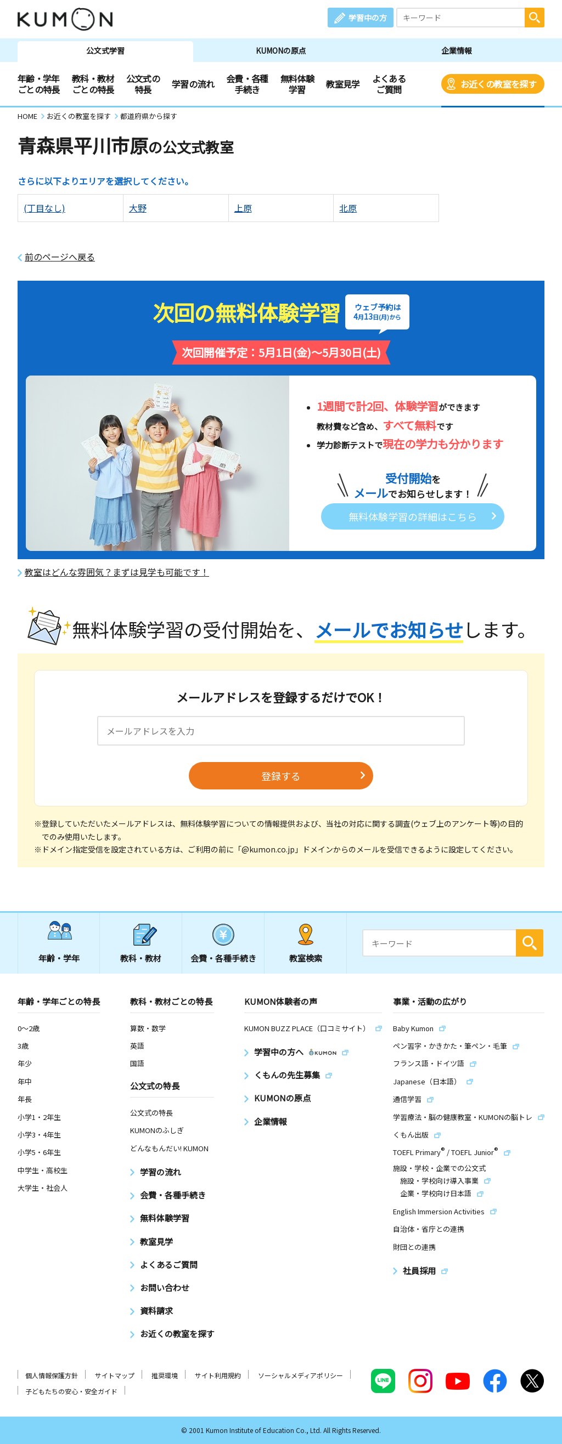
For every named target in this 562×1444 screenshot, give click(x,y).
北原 (348, 207)
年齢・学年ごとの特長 (39, 84)
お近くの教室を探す (498, 83)
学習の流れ (193, 83)
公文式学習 (105, 50)
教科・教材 (140, 958)
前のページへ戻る (60, 257)
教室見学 (342, 83)
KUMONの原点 (281, 50)
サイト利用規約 (218, 1375)
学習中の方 (368, 17)
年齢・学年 (59, 958)
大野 (138, 207)
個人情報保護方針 (51, 1375)
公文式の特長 (143, 84)
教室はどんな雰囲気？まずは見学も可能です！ (117, 572)
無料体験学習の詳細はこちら (413, 516)
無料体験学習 (297, 84)
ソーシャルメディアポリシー (300, 1375)
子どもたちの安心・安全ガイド (71, 1391)
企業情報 (456, 50)
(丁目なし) (44, 207)
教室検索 (305, 958)
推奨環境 (164, 1375)
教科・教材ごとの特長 (93, 84)
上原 (243, 207)
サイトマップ (114, 1375)
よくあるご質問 (389, 84)
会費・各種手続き (247, 84)
